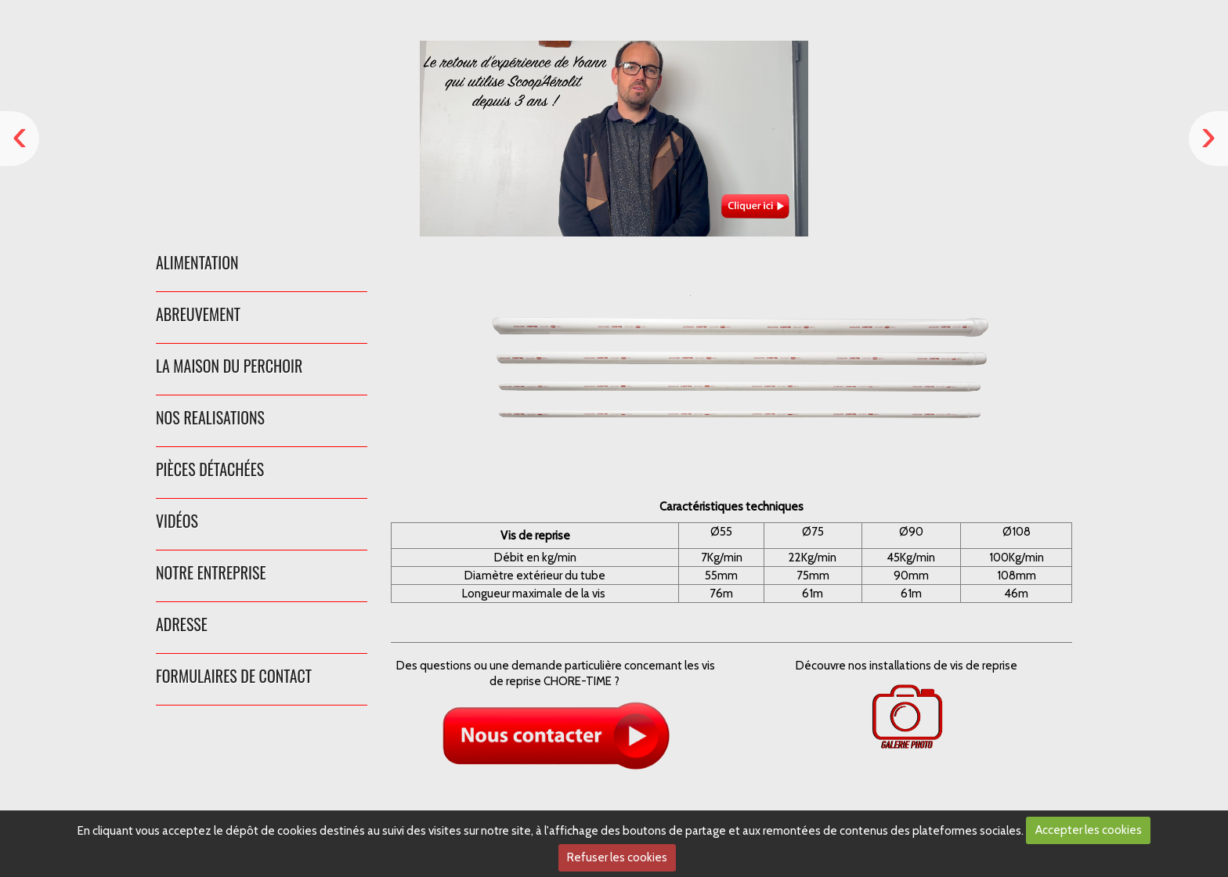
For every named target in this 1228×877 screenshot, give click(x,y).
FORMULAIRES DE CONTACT (234, 676)
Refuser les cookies (617, 857)
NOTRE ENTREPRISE (211, 572)
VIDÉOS (177, 521)
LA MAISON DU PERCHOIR (229, 365)
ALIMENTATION (197, 262)
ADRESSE (182, 624)
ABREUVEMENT (198, 314)
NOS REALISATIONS (210, 417)
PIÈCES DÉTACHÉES (210, 469)
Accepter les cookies (1088, 830)
